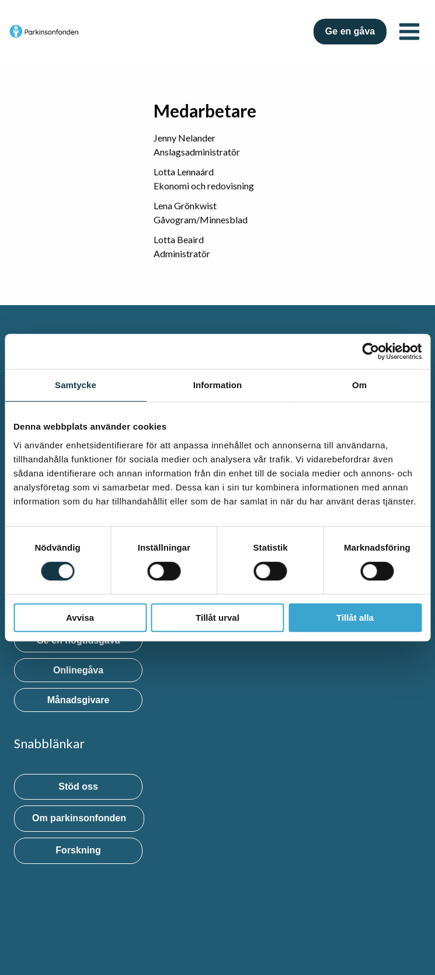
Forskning (77, 850)
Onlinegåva (78, 670)
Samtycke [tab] (75, 385)
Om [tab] (359, 385)
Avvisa (80, 618)
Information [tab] (217, 385)
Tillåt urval (217, 618)
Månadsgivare (78, 700)
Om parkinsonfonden (79, 818)
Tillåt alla (355, 618)
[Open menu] (409, 31)
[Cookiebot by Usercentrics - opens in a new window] (370, 351)
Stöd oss (78, 786)
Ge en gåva (350, 31)
